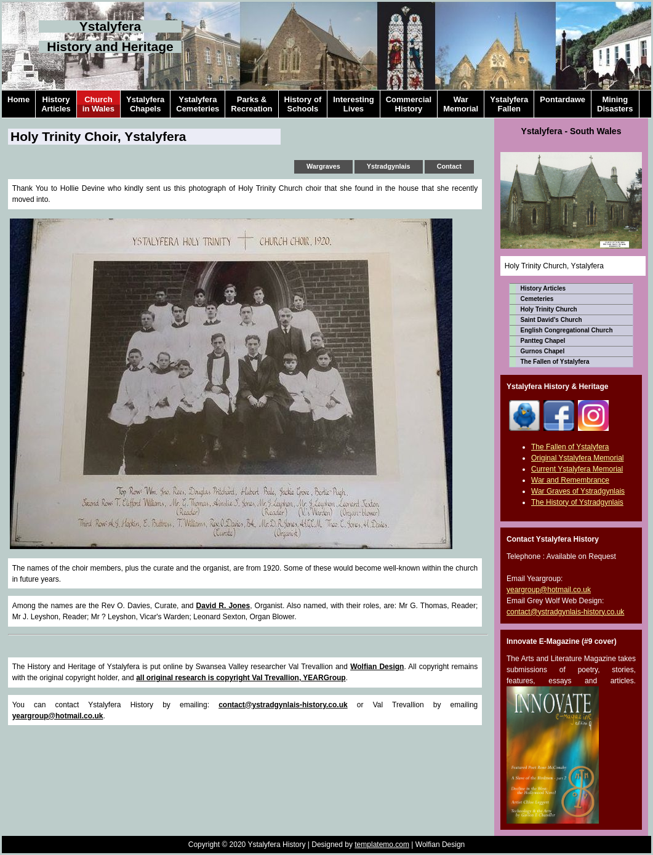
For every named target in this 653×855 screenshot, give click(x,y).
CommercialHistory (408, 104)
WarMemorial (460, 104)
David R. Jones (223, 605)
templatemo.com (382, 844)
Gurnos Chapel (543, 351)
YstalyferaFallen (509, 104)
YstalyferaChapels (145, 104)
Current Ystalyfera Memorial (577, 469)
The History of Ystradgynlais (577, 502)
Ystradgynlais (389, 166)
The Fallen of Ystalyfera (555, 361)
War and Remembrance (570, 480)
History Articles (543, 288)
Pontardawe (562, 104)
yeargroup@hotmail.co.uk (57, 716)
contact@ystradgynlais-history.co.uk (283, 704)
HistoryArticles (56, 104)
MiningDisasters (615, 104)
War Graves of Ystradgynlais (578, 491)
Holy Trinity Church (549, 309)
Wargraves (323, 166)
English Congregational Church (567, 330)
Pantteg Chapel (543, 340)
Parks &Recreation (251, 104)
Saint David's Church (551, 319)
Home (18, 104)
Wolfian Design (377, 666)
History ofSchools (303, 104)
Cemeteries (537, 298)
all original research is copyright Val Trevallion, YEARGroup (241, 677)
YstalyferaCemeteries (197, 104)
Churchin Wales (98, 104)
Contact (449, 166)
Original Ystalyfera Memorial (577, 458)
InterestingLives (353, 104)
